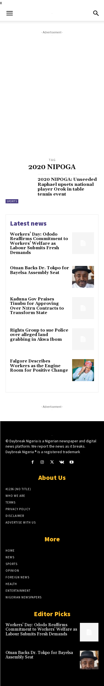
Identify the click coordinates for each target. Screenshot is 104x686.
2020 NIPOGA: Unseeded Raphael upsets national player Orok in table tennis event (67, 187)
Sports (12, 201)
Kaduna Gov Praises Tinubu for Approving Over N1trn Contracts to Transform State (37, 306)
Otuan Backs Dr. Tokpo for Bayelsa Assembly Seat (39, 270)
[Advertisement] (52, 102)
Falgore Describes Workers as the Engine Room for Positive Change (39, 366)
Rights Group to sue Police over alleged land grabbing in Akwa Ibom (39, 335)
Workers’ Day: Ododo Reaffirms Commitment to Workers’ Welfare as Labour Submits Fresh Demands (39, 243)
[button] (9, 13)
